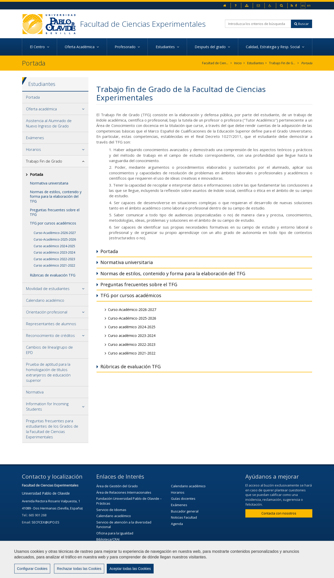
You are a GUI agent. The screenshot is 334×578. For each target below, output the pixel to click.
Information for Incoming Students (47, 406)
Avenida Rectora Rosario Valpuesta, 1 (51, 501)
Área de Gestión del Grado (117, 486)
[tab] (55, 97)
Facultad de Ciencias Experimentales (143, 24)
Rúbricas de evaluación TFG (52, 275)
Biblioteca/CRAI (107, 539)
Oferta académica (41, 108)
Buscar (301, 23)
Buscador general (184, 511)
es (303, 5)
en (309, 5)
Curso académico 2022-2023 (54, 259)
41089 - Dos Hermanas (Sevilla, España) (52, 508)
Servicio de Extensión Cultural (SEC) (123, 545)
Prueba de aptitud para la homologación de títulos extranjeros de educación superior (48, 372)
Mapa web (206, 571)
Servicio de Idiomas (111, 509)
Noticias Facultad (184, 517)
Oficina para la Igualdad (114, 533)
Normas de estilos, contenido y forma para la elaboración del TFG (56, 196)
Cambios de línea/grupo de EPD (49, 350)
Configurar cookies (239, 571)
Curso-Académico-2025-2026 (55, 239)
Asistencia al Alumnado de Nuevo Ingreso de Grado (49, 123)
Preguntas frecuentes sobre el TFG (54, 212)
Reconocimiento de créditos (50, 335)
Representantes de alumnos (51, 323)
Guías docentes (183, 498)
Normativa (35, 392)
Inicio (238, 63)
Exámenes (35, 137)
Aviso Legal (178, 571)
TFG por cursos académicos (53, 223)
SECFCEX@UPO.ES (45, 522)
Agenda (177, 523)
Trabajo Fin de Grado (282, 63)
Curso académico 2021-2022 (54, 265)
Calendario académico (45, 300)
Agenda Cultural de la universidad (122, 551)
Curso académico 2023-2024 (54, 252)
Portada (306, 63)
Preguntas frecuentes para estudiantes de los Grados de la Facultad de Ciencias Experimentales (52, 428)
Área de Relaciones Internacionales (123, 492)
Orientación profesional (46, 311)
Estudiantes (255, 63)
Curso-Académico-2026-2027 (55, 233)
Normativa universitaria (49, 183)
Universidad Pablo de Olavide (46, 493)
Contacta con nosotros (278, 513)
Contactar (150, 571)
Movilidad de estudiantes (48, 288)
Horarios (33, 149)
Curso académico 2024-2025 (54, 246)
